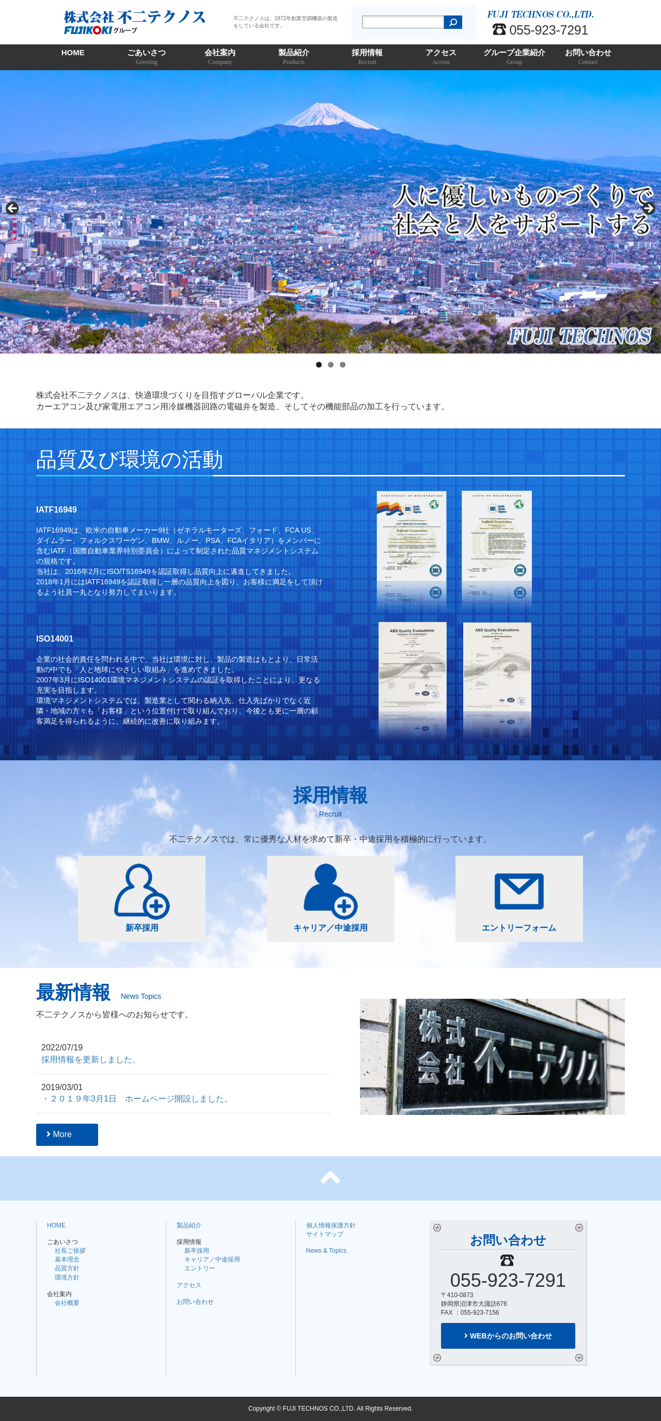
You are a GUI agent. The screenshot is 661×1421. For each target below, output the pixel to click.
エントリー (199, 1268)
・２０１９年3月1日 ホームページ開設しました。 (136, 1098)
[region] (330, 212)
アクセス (441, 57)
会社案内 (220, 57)
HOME (73, 52)
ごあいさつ (147, 57)
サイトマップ (324, 1234)
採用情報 (367, 57)
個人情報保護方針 (331, 1225)
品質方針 (67, 1268)
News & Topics (326, 1250)
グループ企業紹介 (514, 57)
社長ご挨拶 (70, 1250)
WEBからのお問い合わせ (508, 1336)
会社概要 (67, 1302)
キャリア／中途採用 (330, 898)
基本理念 (67, 1259)
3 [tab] (342, 365)
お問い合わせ (588, 57)
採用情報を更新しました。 (90, 1059)
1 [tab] (319, 365)
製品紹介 (294, 57)
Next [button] (648, 209)
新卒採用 (142, 898)
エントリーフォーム (519, 898)
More (59, 1134)
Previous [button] (13, 209)
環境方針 (67, 1277)
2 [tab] (331, 365)
